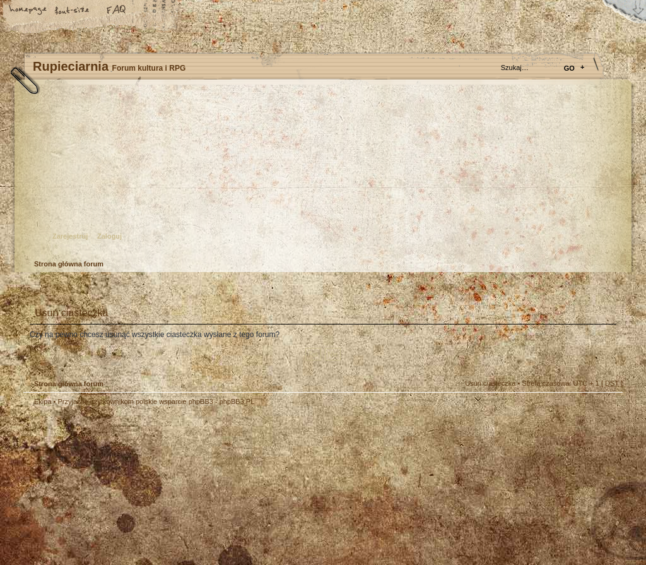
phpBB (165, 485)
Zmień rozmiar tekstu (72, 10)
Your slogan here (222, 487)
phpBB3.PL (237, 401)
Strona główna (28, 10)
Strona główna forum (321, 174)
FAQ (117, 10)
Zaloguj (109, 236)
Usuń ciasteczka (490, 383)
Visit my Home (585, 522)
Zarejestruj (70, 236)
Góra (607, 409)
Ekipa (43, 401)
